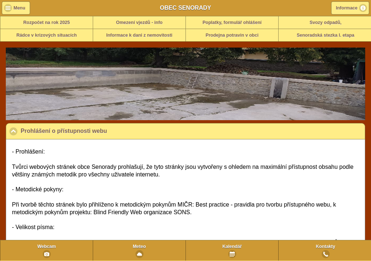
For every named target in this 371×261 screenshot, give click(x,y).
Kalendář (232, 246)
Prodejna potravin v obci (232, 35)
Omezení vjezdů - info (139, 22)
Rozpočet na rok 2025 (46, 22)
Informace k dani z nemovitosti (139, 35)
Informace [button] (347, 8)
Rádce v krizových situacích (46, 35)
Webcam (46, 246)
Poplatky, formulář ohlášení (232, 22)
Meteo (139, 246)
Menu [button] (19, 8)
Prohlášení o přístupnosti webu (99, 130)
